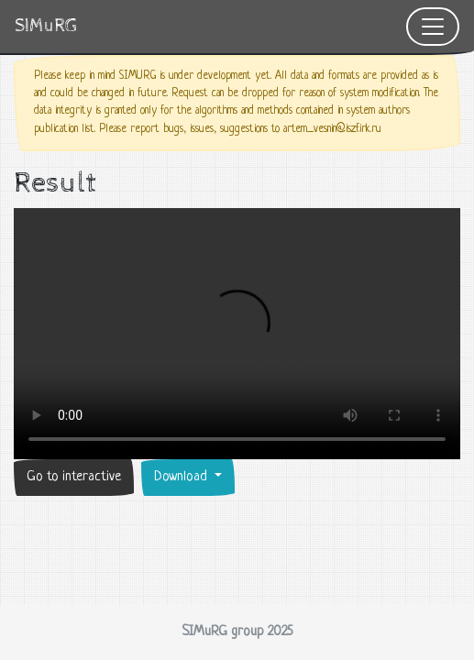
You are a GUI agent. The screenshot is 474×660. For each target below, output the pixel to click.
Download (182, 477)
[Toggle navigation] (432, 26)
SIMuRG (46, 26)
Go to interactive (74, 477)
